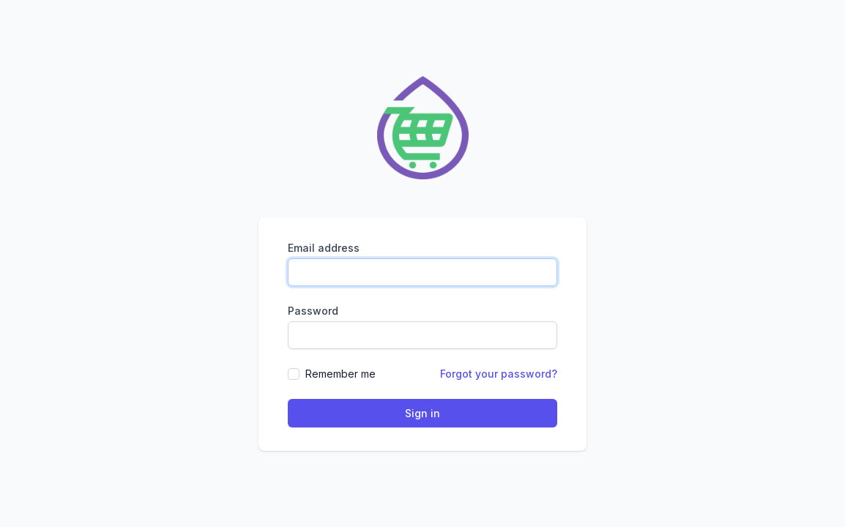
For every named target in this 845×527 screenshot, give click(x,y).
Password (313, 310)
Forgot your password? (498, 373)
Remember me (340, 373)
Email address (324, 248)
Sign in (422, 413)
